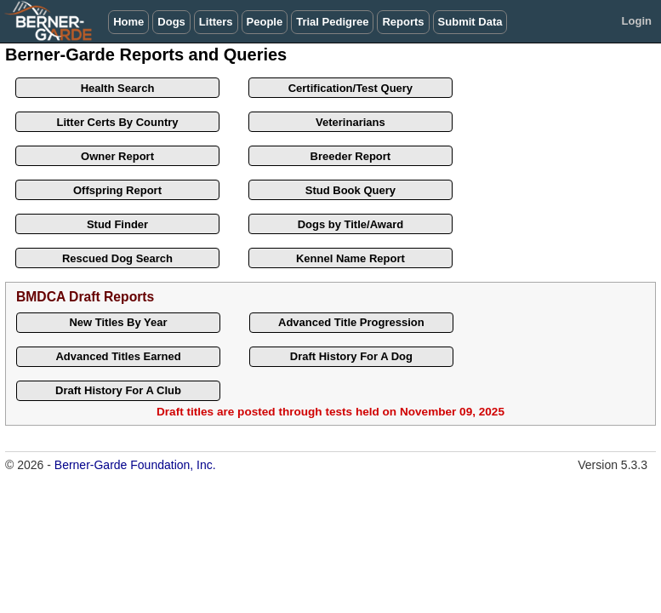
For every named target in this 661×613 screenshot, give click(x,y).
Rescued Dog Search (117, 258)
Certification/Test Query (350, 88)
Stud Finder (117, 224)
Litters (216, 21)
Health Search (118, 88)
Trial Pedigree (332, 21)
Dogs (171, 21)
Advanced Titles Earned (117, 356)
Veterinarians (350, 122)
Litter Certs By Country (117, 122)
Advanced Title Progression (351, 322)
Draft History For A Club (118, 390)
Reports (403, 21)
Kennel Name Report (350, 258)
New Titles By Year (118, 322)
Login (637, 20)
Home (128, 21)
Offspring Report (117, 190)
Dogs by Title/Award (351, 224)
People (265, 21)
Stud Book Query (350, 190)
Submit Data (470, 21)
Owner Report (117, 156)
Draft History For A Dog (351, 356)
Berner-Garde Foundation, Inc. (135, 465)
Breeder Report (351, 156)
